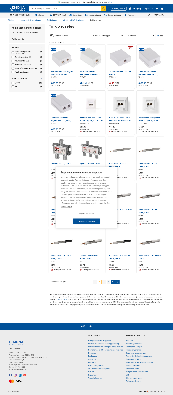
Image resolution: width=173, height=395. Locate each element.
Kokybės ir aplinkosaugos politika (139, 362)
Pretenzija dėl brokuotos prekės (139, 356)
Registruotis (148, 9)
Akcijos (39, 15)
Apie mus (92, 359)
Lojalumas (92, 375)
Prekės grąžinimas (133, 350)
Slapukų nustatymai (134, 378)
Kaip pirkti (130, 340)
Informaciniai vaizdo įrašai (99, 369)
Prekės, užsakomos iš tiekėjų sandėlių (103, 344)
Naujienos (92, 353)
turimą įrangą (62, 299)
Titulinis (11, 20)
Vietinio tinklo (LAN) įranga (73, 20)
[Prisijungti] (135, 8)
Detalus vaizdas (61, 36)
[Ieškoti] (103, 8)
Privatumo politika (133, 359)
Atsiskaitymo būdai (134, 344)
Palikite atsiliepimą (133, 381)
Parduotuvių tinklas (96, 365)
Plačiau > (111, 2)
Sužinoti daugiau (66, 210)
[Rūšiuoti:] (140, 35)
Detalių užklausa (112, 15)
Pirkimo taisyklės (133, 365)
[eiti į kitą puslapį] (115, 282)
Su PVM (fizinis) (118, 9)
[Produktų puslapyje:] (117, 35)
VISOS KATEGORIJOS (20, 15)
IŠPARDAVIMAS (58, 15)
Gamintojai (75, 15)
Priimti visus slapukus (100, 217)
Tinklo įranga (52, 20)
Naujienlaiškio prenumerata (137, 372)
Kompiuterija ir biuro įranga (30, 20)
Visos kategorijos (95, 378)
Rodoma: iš (57, 42)
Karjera (91, 372)
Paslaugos (130, 15)
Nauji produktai (93, 15)
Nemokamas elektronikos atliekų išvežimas (105, 350)
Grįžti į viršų (86, 326)
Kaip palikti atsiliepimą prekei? (100, 340)
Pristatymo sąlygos (134, 347)
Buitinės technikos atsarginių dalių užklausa (105, 347)
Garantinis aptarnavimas (136, 353)
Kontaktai (92, 362)
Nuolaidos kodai (132, 369)
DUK (127, 375)
